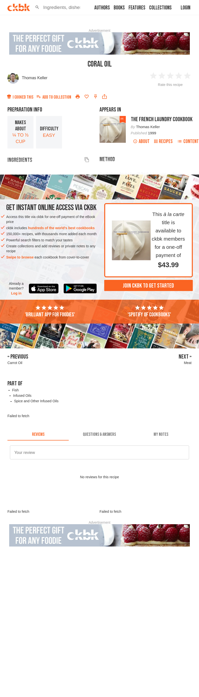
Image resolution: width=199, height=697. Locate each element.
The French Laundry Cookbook (162, 119)
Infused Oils (22, 396)
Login (185, 7)
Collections (160, 7)
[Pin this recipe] (95, 96)
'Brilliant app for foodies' (50, 311)
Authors (102, 7)
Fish (15, 390)
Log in (16, 293)
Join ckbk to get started (148, 285)
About (141, 141)
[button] (37, 7)
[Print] (77, 96)
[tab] (38, 434)
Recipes (163, 141)
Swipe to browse (19, 257)
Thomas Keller (34, 78)
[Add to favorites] (86, 96)
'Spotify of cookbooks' (149, 311)
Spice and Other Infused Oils (36, 401)
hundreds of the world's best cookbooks (61, 228)
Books (119, 7)
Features (137, 7)
